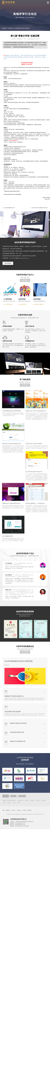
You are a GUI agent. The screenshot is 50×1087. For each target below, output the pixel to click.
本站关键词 (13, 796)
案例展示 (8, 810)
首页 (4, 810)
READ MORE (8, 263)
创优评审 (4, 28)
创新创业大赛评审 (39, 304)
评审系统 (32, 800)
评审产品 (13, 810)
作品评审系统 (23, 304)
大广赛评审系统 (8, 304)
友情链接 (6, 796)
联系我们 (29, 810)
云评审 (4, 802)
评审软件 (27, 800)
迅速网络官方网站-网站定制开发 (9, 800)
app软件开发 (20, 800)
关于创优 (24, 810)
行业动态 (10, 28)
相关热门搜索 (22, 796)
